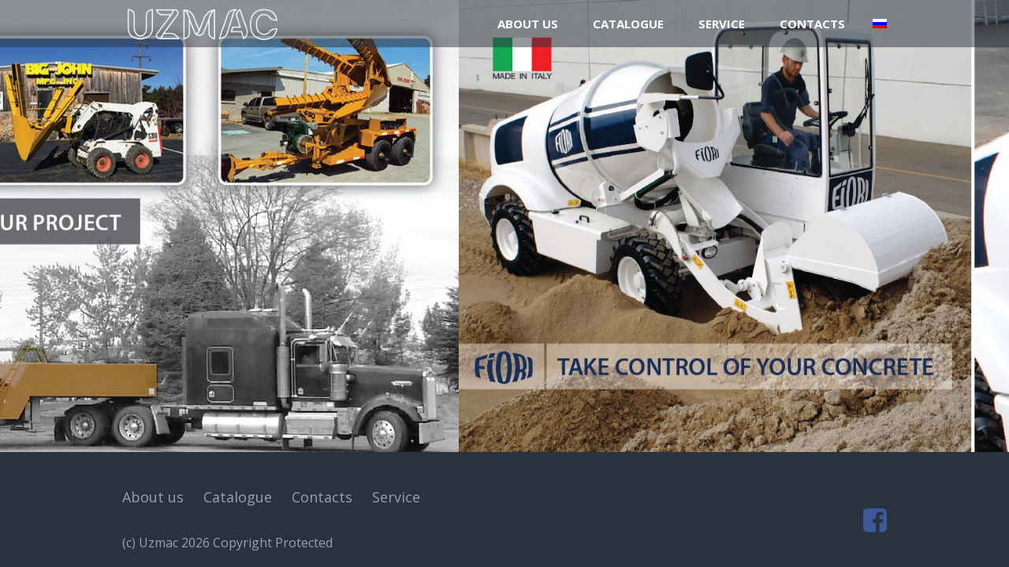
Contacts (812, 24)
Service (721, 24)
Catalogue (628, 24)
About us (527, 24)
